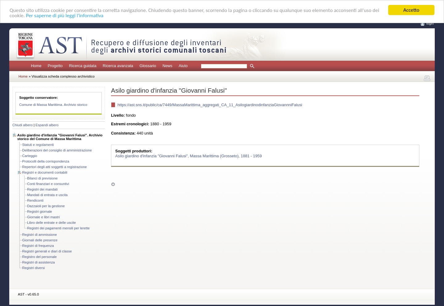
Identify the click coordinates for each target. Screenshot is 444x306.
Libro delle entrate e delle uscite (51, 222)
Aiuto (183, 65)
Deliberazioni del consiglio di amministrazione (57, 150)
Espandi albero (47, 125)
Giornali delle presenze (39, 240)
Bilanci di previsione (42, 178)
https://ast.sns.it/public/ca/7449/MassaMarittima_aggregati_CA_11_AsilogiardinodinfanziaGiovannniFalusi (209, 105)
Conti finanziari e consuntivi (48, 184)
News (167, 65)
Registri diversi (33, 268)
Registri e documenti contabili (44, 172)
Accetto (411, 10)
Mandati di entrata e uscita (47, 195)
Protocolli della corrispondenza (45, 161)
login (430, 23)
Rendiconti (35, 200)
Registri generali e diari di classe (47, 251)
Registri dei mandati (42, 189)
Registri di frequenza (38, 246)
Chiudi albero (22, 125)
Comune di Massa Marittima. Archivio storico (53, 105)
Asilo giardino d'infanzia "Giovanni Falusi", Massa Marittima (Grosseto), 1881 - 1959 (188, 155)
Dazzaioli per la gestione (46, 206)
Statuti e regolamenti (38, 145)
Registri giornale (39, 211)
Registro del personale (39, 257)
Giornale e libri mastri (43, 217)
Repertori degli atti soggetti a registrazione (54, 167)
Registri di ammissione (39, 234)
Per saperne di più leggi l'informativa (64, 15)
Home (36, 65)
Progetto (55, 65)
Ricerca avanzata (118, 65)
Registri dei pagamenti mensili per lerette (58, 228)
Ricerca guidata (83, 65)
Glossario (147, 65)
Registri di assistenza (38, 262)
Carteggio (29, 156)
